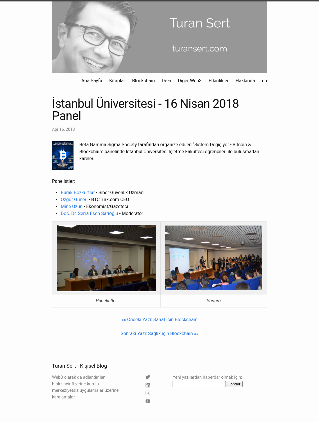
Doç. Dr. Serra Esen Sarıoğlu (89, 213)
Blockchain (143, 80)
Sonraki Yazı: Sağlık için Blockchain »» (159, 333)
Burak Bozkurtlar (78, 192)
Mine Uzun (72, 206)
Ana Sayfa (91, 80)
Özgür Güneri (74, 199)
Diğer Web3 (190, 80)
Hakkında (245, 80)
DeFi (166, 80)
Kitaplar (117, 80)
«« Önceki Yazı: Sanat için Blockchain (160, 319)
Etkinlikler (219, 80)
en (264, 80)
